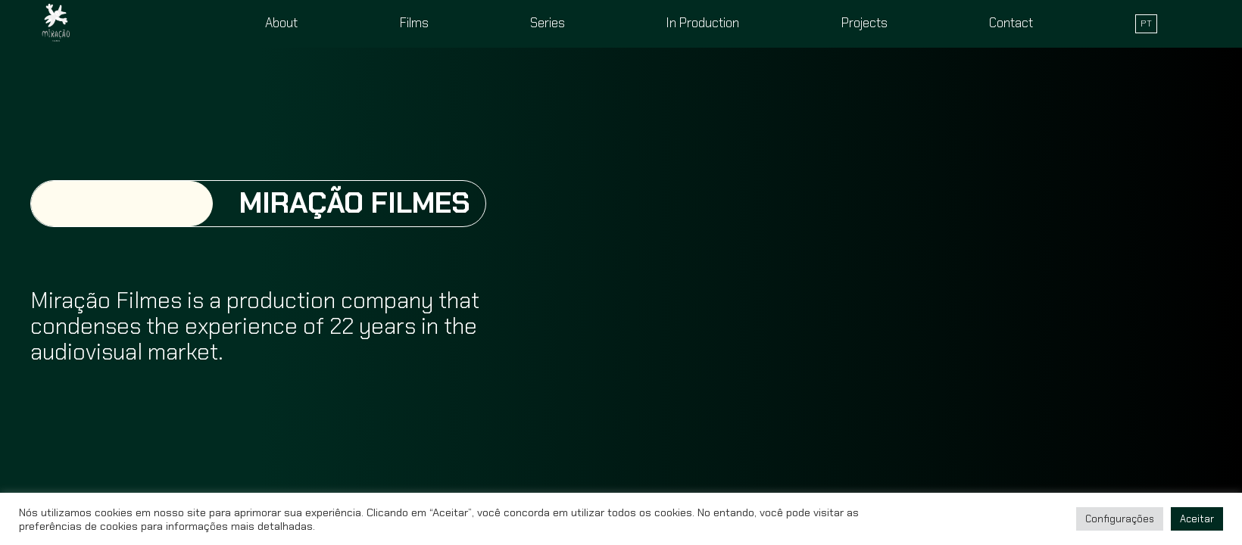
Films (414, 22)
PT (1146, 23)
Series (547, 22)
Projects (864, 22)
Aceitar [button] (1197, 518)
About (281, 22)
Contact (1011, 22)
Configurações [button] (1119, 518)
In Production (702, 22)
